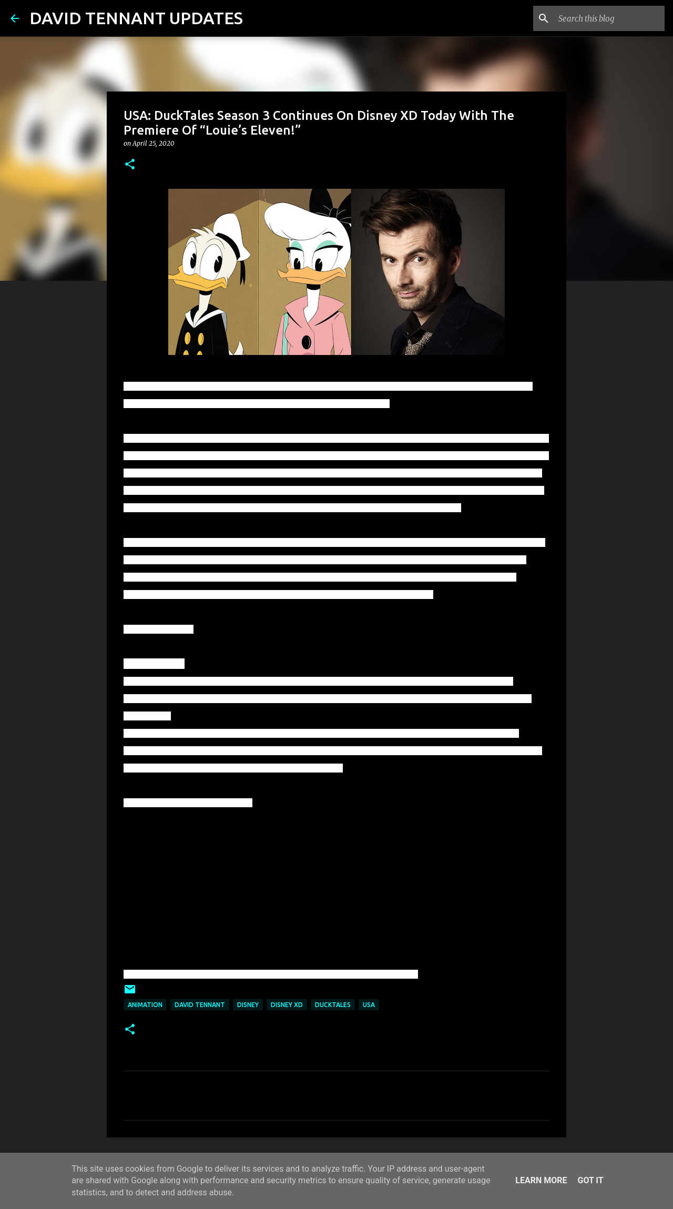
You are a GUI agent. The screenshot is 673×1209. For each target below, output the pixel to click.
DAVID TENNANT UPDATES (136, 17)
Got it (590, 1180)
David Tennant (200, 1004)
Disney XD (287, 1004)
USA (369, 1004)
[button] (130, 165)
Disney (248, 1004)
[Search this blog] (609, 18)
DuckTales (333, 1004)
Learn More (541, 1180)
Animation (145, 1004)
